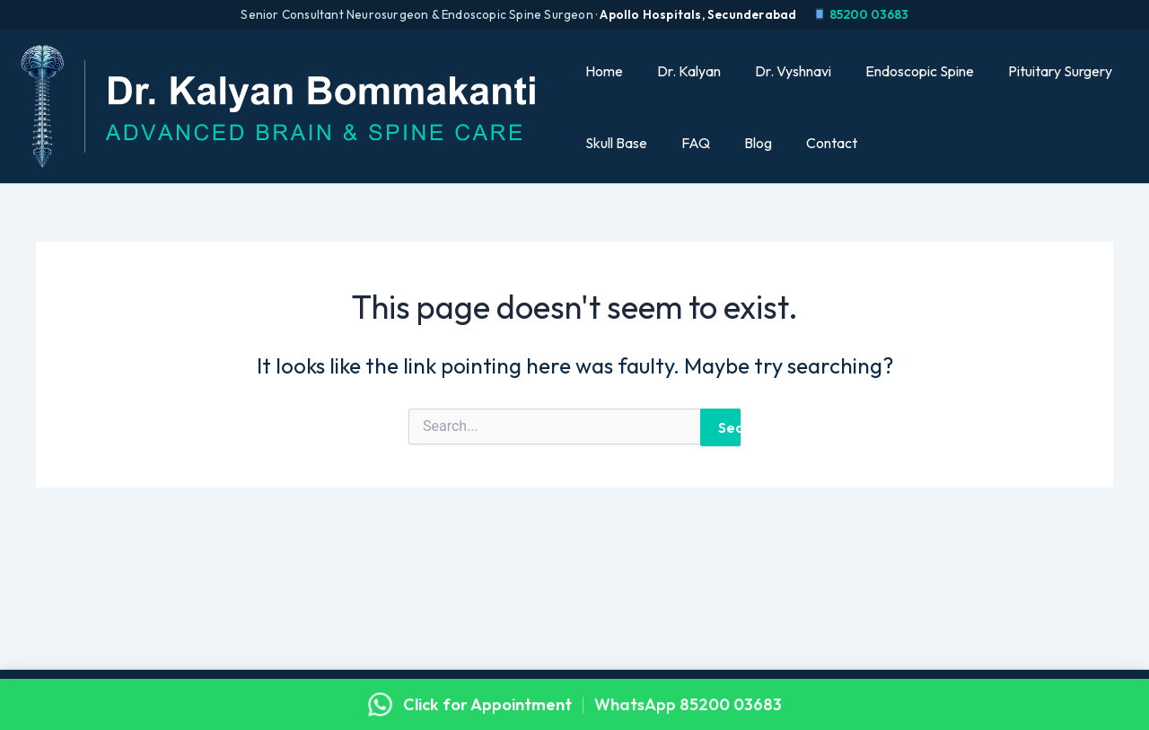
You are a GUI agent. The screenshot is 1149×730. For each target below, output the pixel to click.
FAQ (690, 143)
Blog (747, 143)
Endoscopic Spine (903, 71)
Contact (815, 143)
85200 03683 (860, 14)
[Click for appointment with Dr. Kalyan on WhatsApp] (574, 704)
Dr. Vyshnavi (782, 71)
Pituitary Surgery (1039, 71)
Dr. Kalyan (683, 71)
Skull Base (616, 143)
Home (604, 71)
